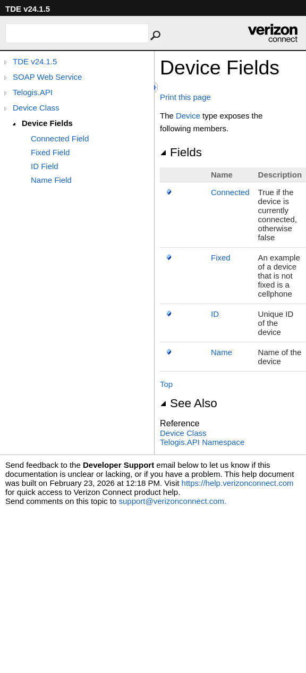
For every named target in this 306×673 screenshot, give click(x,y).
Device (188, 115)
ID (215, 313)
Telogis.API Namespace (202, 442)
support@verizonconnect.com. (172, 501)
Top (166, 384)
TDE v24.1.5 (35, 61)
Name (221, 352)
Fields (181, 152)
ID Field (44, 166)
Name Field (51, 179)
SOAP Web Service (47, 76)
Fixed (221, 257)
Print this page (185, 97)
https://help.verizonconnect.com (238, 482)
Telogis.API (33, 92)
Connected (230, 192)
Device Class (36, 107)
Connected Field (60, 138)
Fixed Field (50, 152)
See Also (188, 403)
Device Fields (47, 123)
